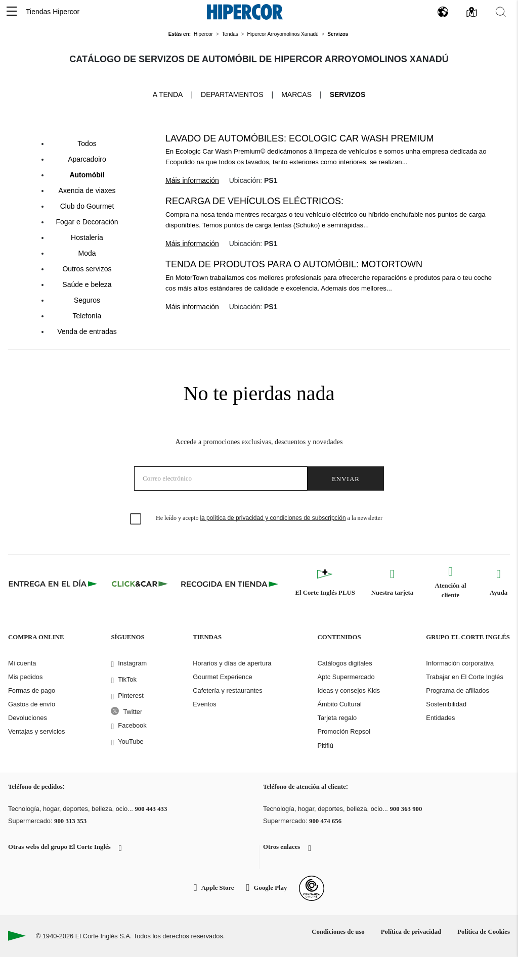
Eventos (204, 704)
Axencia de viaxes (87, 190)
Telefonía (87, 316)
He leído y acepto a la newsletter (269, 517)
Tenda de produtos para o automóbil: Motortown (293, 264)
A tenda (168, 94)
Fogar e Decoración (87, 222)
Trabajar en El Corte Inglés (464, 677)
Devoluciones (27, 718)
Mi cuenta (22, 663)
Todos (86, 143)
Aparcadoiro (87, 159)
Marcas (296, 94)
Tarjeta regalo (337, 718)
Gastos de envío (31, 704)
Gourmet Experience (222, 677)
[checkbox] (136, 519)
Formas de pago (31, 690)
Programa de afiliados (457, 690)
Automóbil (86, 175)
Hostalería (87, 237)
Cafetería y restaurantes (227, 690)
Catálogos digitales (344, 663)
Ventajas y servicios (36, 731)
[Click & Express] (54, 583)
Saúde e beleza (86, 284)
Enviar (346, 479)
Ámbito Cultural (339, 704)
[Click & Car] (140, 583)
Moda (87, 253)
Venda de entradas (87, 331)
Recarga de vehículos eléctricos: (254, 201)
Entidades (440, 718)
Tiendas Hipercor (52, 12)
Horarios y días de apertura (232, 663)
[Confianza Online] (311, 888)
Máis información (192, 180)
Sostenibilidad (446, 704)
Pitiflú (325, 745)
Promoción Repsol (343, 731)
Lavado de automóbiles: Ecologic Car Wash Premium (299, 138)
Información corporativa (460, 663)
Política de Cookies (483, 931)
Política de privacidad (411, 931)
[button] (12, 12)
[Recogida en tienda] (229, 583)
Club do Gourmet (87, 206)
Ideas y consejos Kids (348, 690)
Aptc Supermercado (345, 677)
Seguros (87, 300)
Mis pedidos (25, 677)
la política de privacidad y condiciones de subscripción (273, 517)
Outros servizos (86, 269)
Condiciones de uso (338, 931)
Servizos (348, 94)
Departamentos (232, 94)
